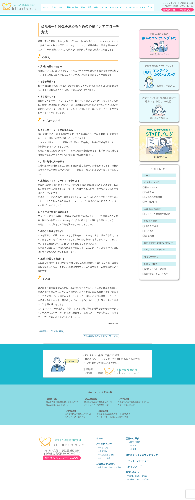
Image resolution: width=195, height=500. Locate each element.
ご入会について (56, 8)
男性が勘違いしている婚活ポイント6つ (100, 336)
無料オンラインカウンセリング (105, 8)
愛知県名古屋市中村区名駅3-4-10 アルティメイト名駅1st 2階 (98, 401)
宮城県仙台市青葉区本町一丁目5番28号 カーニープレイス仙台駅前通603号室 (113, 413)
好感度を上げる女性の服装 (51, 331)
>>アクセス (131, 445)
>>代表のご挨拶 (133, 442)
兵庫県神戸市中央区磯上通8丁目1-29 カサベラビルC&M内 (133, 401)
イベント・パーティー (129, 8)
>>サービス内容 (104, 458)
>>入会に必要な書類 (106, 455)
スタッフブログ (146, 8)
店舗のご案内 (86, 8)
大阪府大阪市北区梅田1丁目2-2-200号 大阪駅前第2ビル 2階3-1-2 (62, 401)
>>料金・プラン (104, 448)
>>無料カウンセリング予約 (138, 479)
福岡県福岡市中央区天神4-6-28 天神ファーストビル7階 (78, 413)
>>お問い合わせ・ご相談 (137, 476)
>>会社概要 (131, 449)
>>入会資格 (102, 451)
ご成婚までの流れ (72, 8)
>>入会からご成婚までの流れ (109, 467)
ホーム (45, 8)
